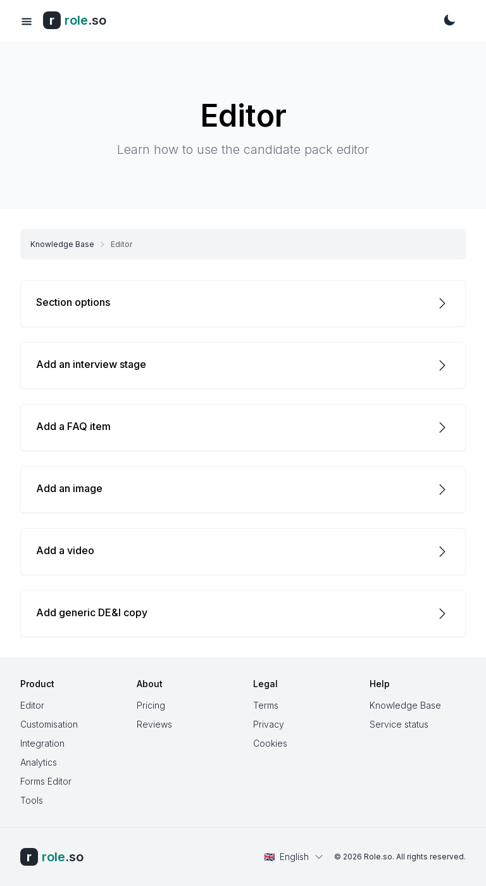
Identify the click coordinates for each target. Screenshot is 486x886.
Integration (42, 743)
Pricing (151, 705)
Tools (31, 800)
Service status (399, 724)
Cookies (270, 743)
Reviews (154, 724)
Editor (32, 705)
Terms (265, 705)
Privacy (268, 724)
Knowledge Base (62, 244)
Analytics (38, 762)
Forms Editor (46, 781)
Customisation (49, 724)
